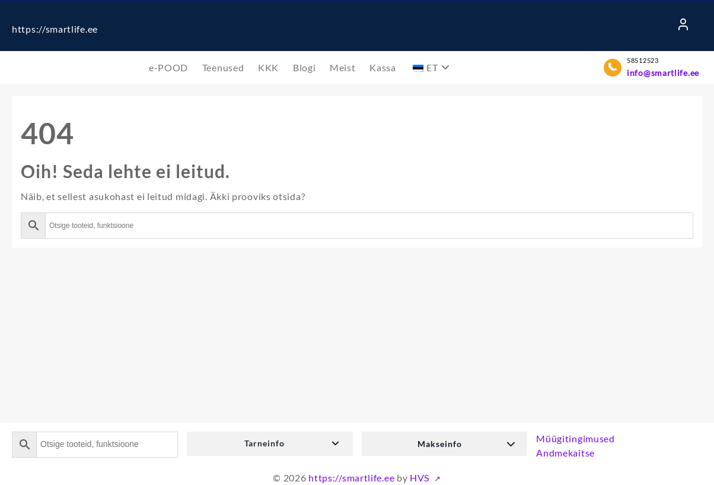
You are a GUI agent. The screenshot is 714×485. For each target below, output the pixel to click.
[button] (270, 444)
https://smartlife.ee (55, 28)
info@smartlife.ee (663, 73)
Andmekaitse (565, 452)
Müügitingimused (575, 438)
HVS (421, 477)
